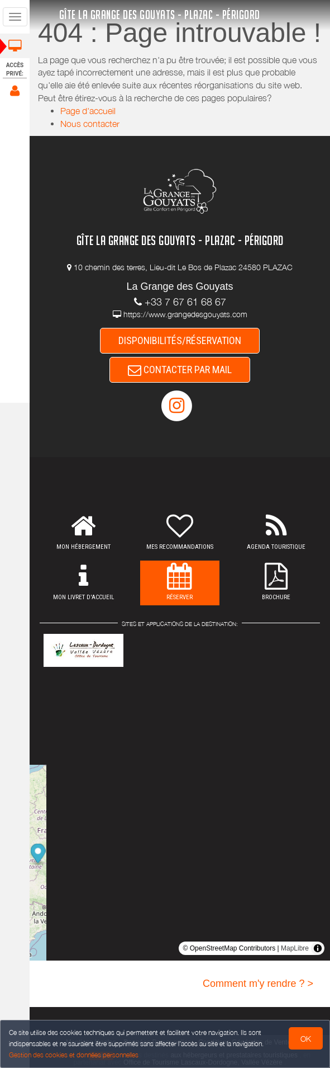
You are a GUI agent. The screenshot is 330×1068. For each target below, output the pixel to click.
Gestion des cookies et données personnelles (73, 1055)
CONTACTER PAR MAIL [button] (180, 369)
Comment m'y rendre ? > (258, 983)
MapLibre (295, 948)
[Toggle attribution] (317, 948)
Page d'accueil (88, 111)
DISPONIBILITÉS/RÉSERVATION (179, 340)
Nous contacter (89, 124)
